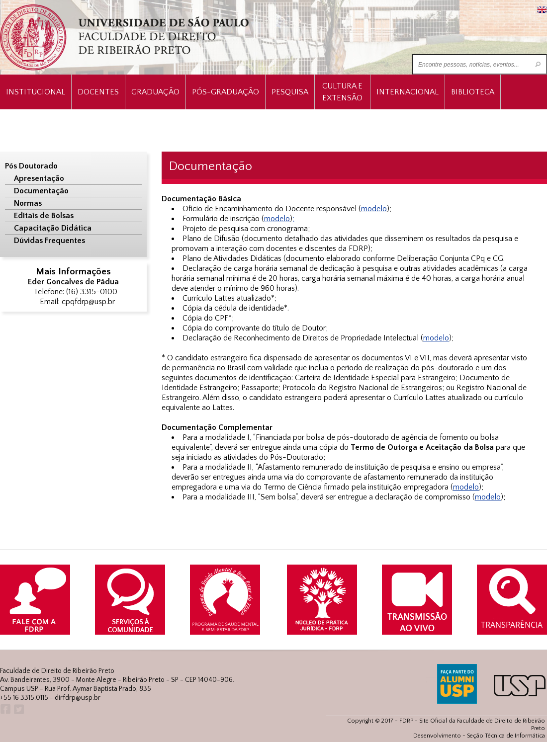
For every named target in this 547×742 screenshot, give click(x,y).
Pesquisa (290, 91)
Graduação (155, 91)
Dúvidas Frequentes (49, 240)
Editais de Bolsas (44, 215)
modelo (374, 208)
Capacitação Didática (52, 228)
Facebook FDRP (4, 709)
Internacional (407, 91)
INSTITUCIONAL (35, 91)
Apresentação (39, 178)
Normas (28, 203)
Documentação (41, 190)
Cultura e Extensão (342, 92)
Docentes (98, 91)
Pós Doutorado (31, 166)
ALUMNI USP (457, 684)
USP (520, 685)
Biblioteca (472, 91)
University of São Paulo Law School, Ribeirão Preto (125, 37)
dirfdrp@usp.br (77, 698)
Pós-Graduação (225, 91)
